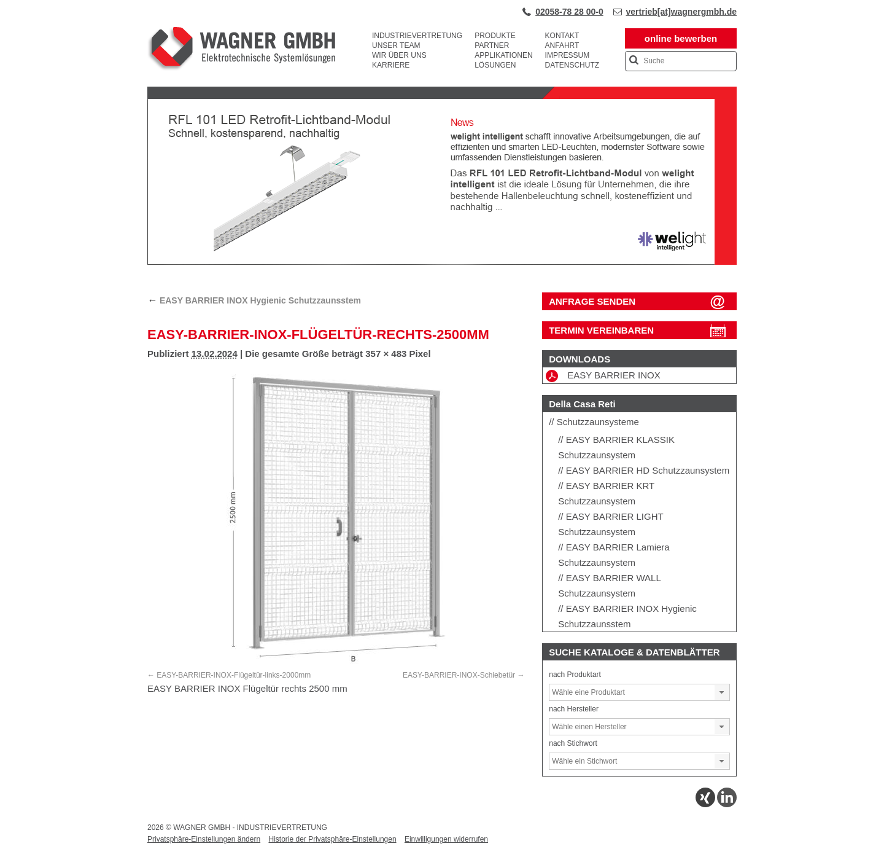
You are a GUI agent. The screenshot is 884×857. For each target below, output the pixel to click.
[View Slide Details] (442, 262)
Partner (492, 45)
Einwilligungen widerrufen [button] (446, 839)
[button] (722, 692)
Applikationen (503, 55)
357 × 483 (385, 353)
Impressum (567, 55)
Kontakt (562, 35)
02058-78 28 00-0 (569, 12)
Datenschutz (572, 65)
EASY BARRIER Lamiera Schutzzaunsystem (613, 555)
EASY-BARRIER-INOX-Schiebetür (459, 675)
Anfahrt (562, 45)
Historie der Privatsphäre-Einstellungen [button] (332, 839)
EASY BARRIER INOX (603, 376)
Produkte (495, 35)
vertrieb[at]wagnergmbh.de (681, 12)
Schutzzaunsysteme (598, 422)
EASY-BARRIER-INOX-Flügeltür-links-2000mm (234, 675)
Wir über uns (399, 55)
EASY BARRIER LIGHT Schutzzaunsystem (610, 524)
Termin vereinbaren (601, 330)
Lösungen (495, 65)
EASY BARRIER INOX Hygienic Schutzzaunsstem (254, 300)
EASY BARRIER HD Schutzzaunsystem (647, 470)
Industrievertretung (417, 35)
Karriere (390, 65)
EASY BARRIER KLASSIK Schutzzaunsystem (616, 447)
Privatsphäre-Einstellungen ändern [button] (203, 839)
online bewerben (681, 38)
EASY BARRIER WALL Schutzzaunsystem (609, 585)
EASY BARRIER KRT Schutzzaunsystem (606, 493)
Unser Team (396, 45)
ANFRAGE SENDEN (592, 301)
